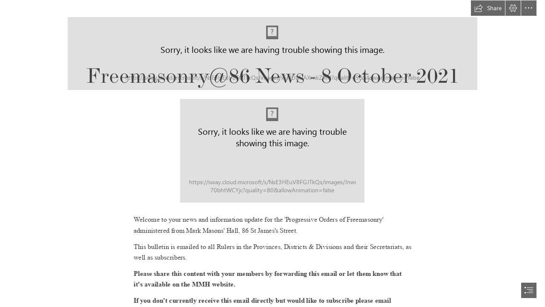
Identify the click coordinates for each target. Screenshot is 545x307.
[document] (272, 153)
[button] (488, 8)
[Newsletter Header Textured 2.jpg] (272, 150)
